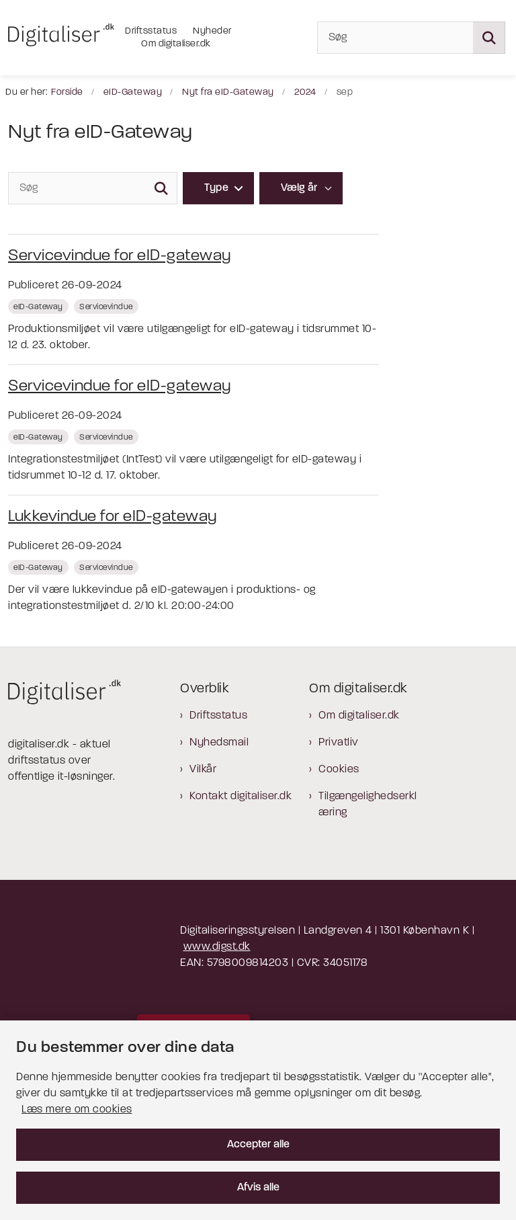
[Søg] (411, 38)
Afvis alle (258, 1187)
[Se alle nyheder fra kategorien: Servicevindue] (107, 306)
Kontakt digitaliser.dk (240, 796)
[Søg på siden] (489, 38)
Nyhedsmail (219, 742)
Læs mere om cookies (77, 1109)
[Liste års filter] (301, 188)
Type (216, 188)
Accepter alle (258, 1144)
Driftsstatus (218, 715)
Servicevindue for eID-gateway (119, 256)
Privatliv (338, 742)
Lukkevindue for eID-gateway (112, 517)
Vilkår (202, 769)
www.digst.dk (217, 947)
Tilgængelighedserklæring (367, 804)
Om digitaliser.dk (359, 715)
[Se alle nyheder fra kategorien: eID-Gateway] (39, 306)
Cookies (338, 769)
